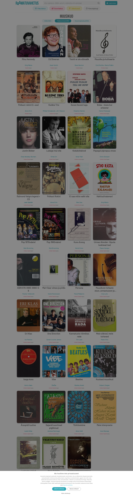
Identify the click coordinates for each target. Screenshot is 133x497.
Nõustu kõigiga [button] (59, 489)
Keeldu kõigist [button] (74, 489)
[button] (66, 493)
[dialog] (66, 484)
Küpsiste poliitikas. (68, 485)
